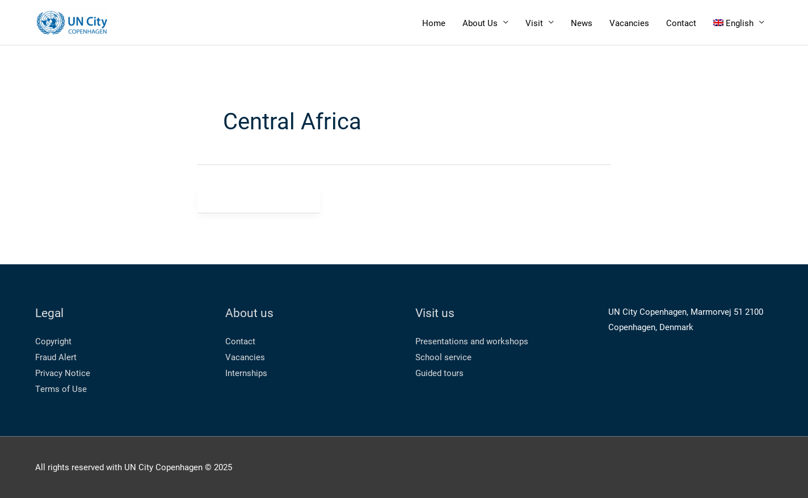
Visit (534, 22)
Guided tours (439, 372)
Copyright (53, 341)
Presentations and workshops (471, 341)
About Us (480, 22)
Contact (681, 22)
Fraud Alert (56, 356)
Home (433, 22)
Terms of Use (61, 388)
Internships (246, 372)
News (581, 22)
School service (443, 356)
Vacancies (629, 22)
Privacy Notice (62, 372)
